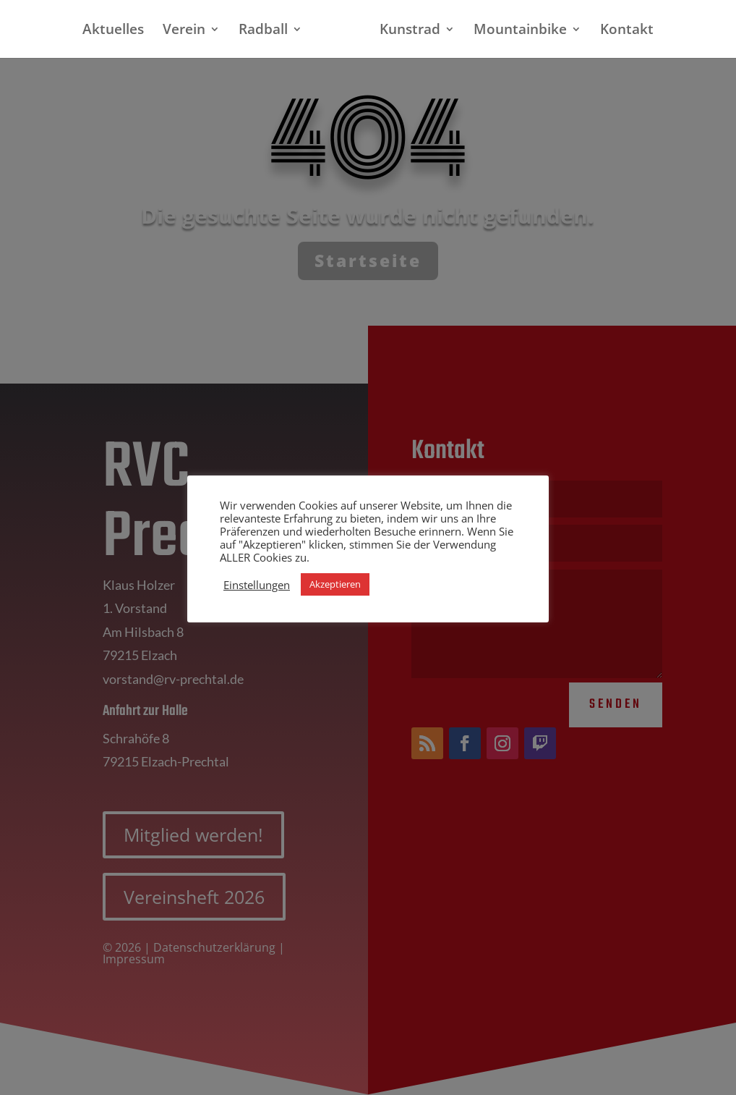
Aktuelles (119, 31)
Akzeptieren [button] (335, 584)
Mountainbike (514, 31)
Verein (189, 31)
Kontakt (621, 31)
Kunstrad (404, 31)
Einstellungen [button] (256, 584)
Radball (269, 31)
